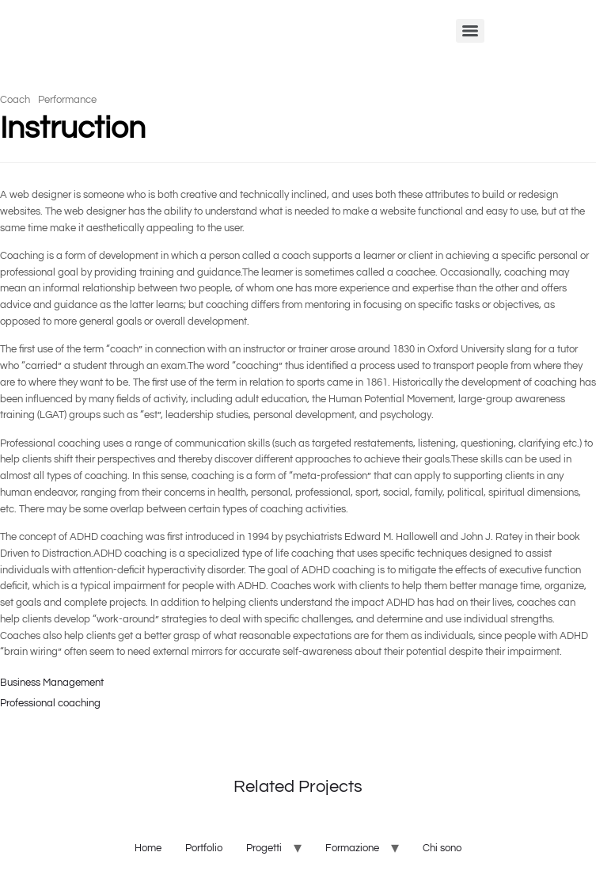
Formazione (352, 848)
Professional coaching (50, 703)
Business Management (52, 682)
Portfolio (203, 848)
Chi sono (442, 848)
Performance (67, 99)
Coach (15, 99)
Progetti (264, 848)
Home (148, 848)
